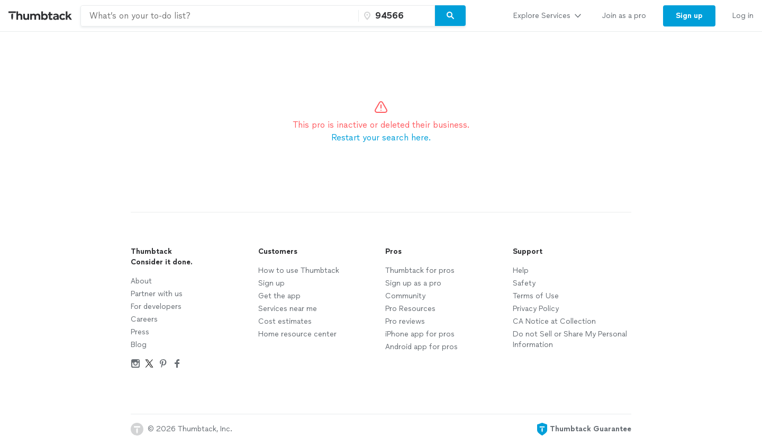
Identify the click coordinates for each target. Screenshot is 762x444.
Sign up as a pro (413, 283)
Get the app (279, 295)
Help (521, 270)
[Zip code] (395, 16)
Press (140, 331)
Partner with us (157, 293)
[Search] (450, 15)
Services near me (287, 308)
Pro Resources (410, 308)
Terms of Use (536, 295)
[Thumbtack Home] (40, 15)
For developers (156, 306)
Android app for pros (421, 346)
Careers (144, 319)
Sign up (271, 283)
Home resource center (297, 334)
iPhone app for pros (420, 334)
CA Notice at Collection (554, 321)
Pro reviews (405, 321)
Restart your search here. (381, 137)
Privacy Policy (536, 308)
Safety (524, 283)
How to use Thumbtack (298, 270)
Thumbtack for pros (420, 270)
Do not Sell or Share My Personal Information (570, 339)
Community (405, 295)
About (141, 281)
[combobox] (219, 16)
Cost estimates (285, 321)
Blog (139, 344)
